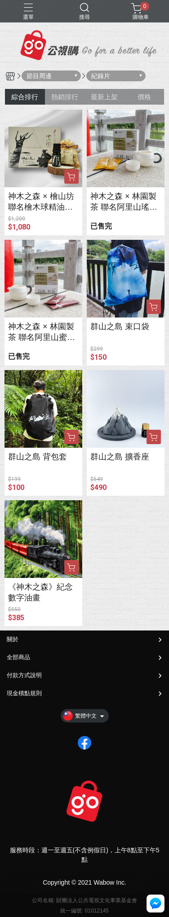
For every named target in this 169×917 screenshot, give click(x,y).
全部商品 (18, 657)
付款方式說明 (24, 675)
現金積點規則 (24, 693)
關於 (12, 639)
